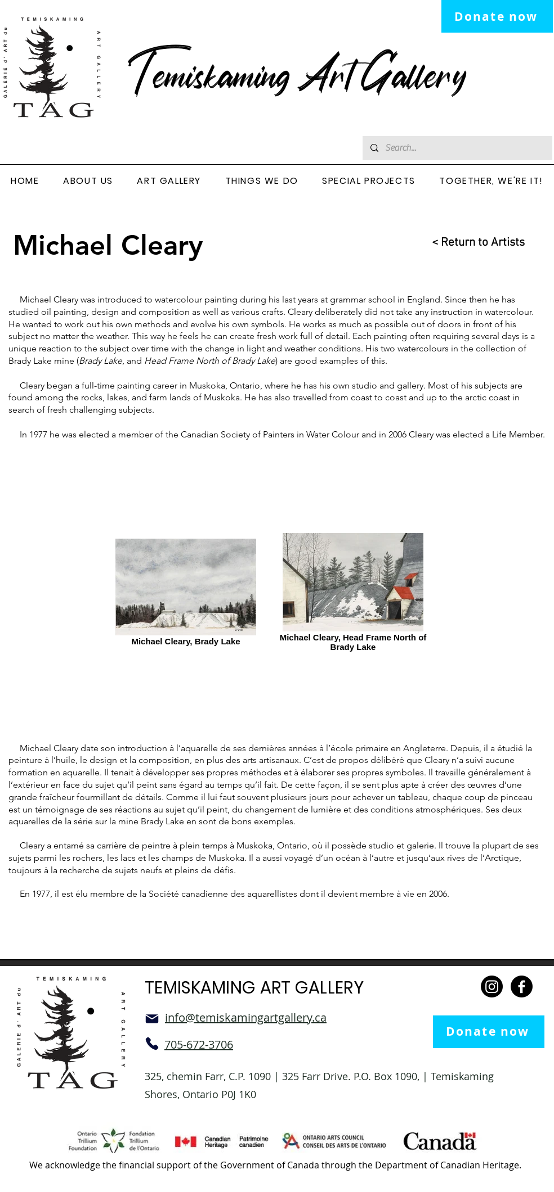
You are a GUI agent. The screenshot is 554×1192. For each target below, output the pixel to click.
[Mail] (152, 1019)
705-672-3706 (198, 1044)
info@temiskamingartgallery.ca (246, 1017)
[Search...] (457, 148)
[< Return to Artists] (469, 242)
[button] (88, 181)
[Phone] (152, 1043)
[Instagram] (492, 986)
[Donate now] (497, 16)
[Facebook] (522, 986)
